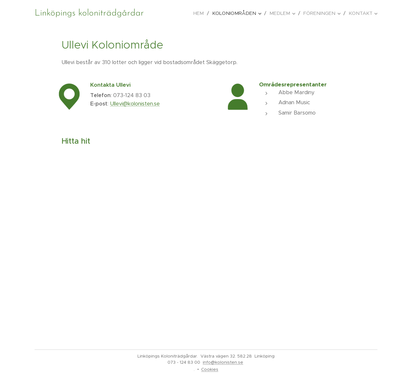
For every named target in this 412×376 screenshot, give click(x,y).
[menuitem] (200, 13)
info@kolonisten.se (223, 362)
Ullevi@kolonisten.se (135, 103)
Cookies (209, 369)
